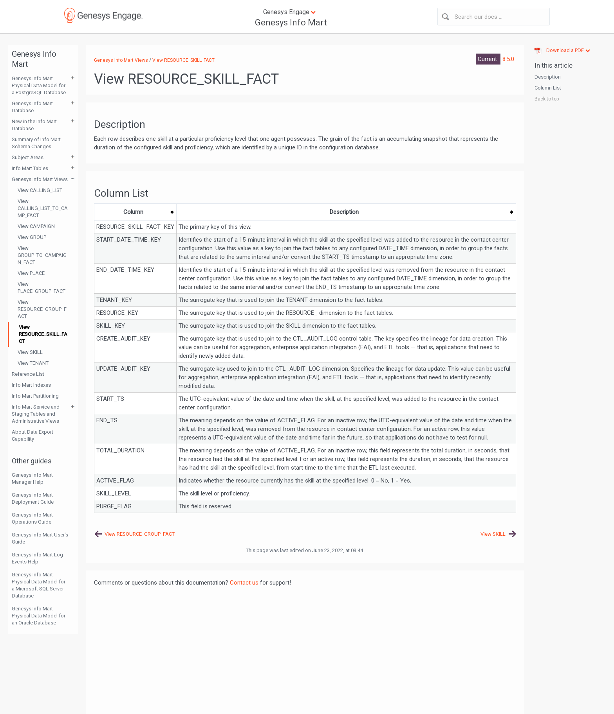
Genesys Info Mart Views (40, 179)
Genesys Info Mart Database (32, 106)
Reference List (28, 374)
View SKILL (30, 352)
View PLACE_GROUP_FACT (41, 287)
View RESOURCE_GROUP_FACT (42, 309)
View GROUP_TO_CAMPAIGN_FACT (42, 255)
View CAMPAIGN (36, 226)
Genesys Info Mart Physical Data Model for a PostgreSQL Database (39, 85)
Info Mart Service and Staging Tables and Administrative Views (36, 414)
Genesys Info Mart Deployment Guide (33, 498)
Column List (548, 88)
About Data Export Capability (32, 435)
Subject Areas (27, 157)
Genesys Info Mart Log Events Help (37, 558)
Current (488, 59)
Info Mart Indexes (31, 385)
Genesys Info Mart (291, 22)
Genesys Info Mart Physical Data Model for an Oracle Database (38, 616)
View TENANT (33, 363)
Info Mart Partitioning (35, 396)
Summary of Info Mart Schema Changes (36, 142)
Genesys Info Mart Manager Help (32, 478)
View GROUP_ (33, 237)
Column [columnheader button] (133, 211)
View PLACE (31, 273)
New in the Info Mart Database (34, 124)
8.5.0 (508, 59)
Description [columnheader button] (344, 211)
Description (548, 77)
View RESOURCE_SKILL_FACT (43, 334)
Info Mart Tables (30, 168)
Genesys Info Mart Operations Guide (32, 518)
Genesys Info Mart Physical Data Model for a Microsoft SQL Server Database (38, 585)
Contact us (244, 582)
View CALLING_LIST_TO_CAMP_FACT (43, 208)
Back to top (547, 99)
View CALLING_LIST (40, 190)
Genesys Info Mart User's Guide (40, 538)
